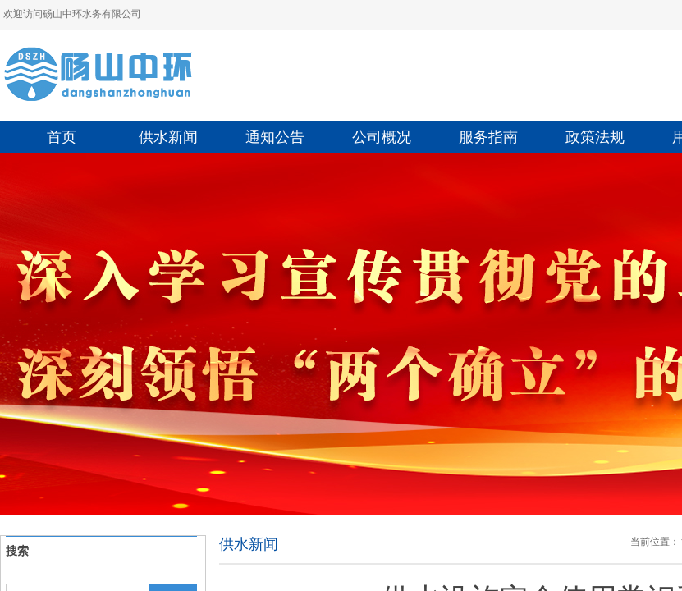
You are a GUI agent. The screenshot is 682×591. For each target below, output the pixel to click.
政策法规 (595, 137)
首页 (61, 137)
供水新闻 (168, 137)
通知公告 (274, 137)
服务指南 (488, 137)
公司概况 (381, 137)
